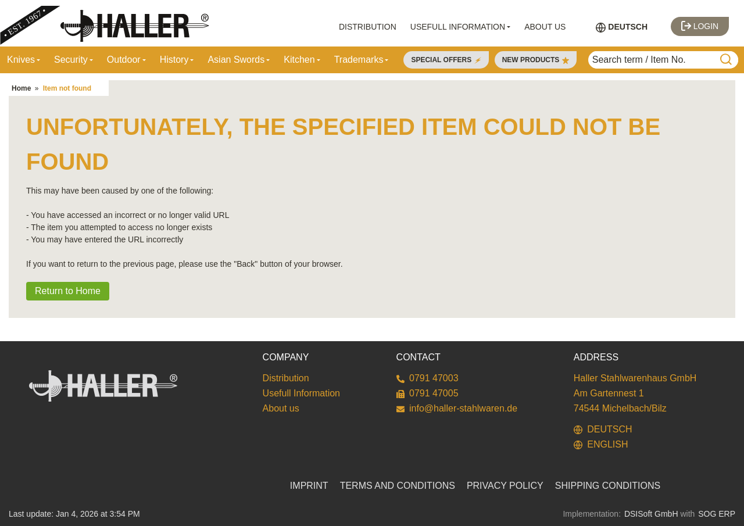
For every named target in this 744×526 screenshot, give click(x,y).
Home (21, 88)
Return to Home (68, 291)
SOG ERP (716, 513)
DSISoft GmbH (651, 513)
